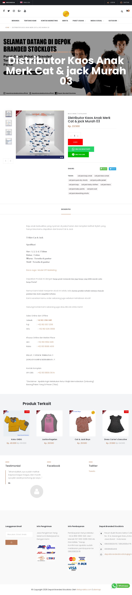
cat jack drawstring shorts (79, 193)
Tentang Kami (30, 21)
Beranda (15, 21)
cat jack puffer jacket (98, 180)
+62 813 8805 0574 (46, 372)
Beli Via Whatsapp (81, 149)
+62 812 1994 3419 (45, 342)
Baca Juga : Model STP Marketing (41, 270)
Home (7, 27)
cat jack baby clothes (89, 184)
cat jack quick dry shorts (78, 180)
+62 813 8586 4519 (46, 346)
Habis (75, 142)
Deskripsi (66, 209)
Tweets (92, 471)
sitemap (97, 589)
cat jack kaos (106, 184)
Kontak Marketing (49, 21)
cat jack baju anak (85, 176)
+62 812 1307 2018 (45, 324)
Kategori (114, 21)
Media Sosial (97, 21)
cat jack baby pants (77, 189)
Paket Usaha (79, 21)
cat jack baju (74, 184)
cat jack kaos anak (102, 176)
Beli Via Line (78, 154)
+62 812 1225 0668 (47, 329)
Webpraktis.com (84, 589)
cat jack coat (92, 189)
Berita (65, 21)
